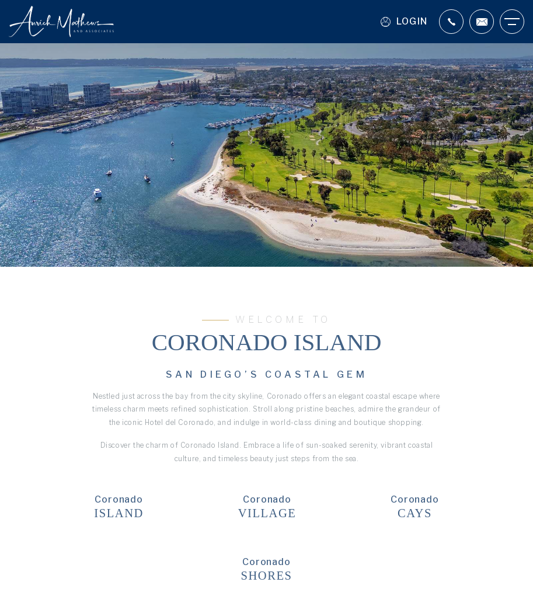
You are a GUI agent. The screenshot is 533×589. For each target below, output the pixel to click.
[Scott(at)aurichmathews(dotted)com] (481, 21)
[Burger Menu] (512, 21)
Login (404, 22)
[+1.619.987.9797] (451, 21)
